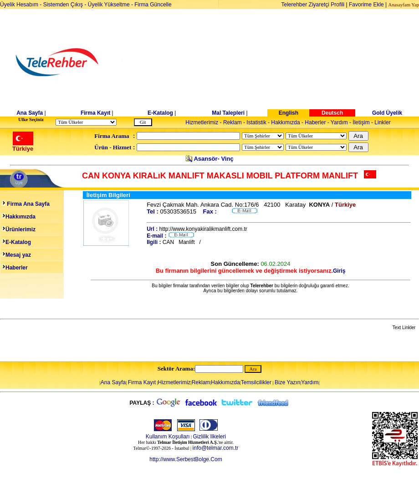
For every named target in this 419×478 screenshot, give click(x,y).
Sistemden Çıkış (63, 4)
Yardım (339, 122)
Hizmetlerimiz (201, 122)
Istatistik (256, 122)
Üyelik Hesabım (19, 4)
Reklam (232, 122)
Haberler (315, 122)
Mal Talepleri (228, 113)
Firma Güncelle (152, 4)
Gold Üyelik (387, 113)
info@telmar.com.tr (216, 448)
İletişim (361, 122)
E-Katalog (160, 113)
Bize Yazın (287, 382)
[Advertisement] (280, 62)
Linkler (382, 122)
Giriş (339, 271)
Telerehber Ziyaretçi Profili (313, 4)
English (288, 113)
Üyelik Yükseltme (109, 4)
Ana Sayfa (29, 113)
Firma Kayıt (95, 113)
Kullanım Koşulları (168, 436)
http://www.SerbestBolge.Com (185, 459)
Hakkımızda (285, 122)
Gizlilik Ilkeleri (209, 436)
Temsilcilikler (256, 382)
